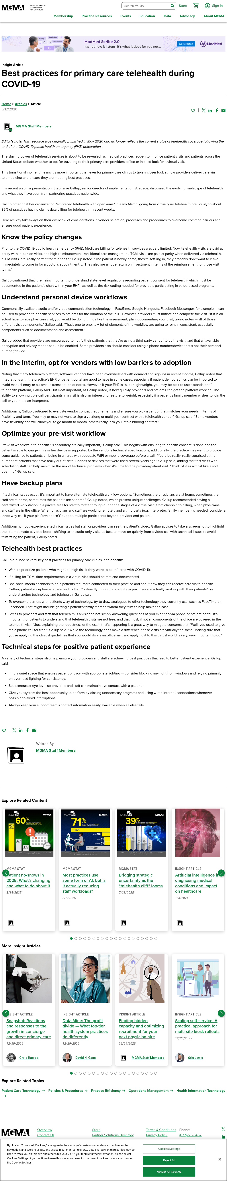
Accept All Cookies (169, 1171)
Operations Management (148, 1089)
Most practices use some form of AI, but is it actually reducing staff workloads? (84, 882)
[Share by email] (223, 109)
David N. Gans (85, 1056)
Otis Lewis (195, 1056)
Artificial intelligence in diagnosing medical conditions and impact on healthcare (197, 882)
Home (6, 103)
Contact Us (45, 1134)
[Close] (220, 1159)
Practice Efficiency (106, 1089)
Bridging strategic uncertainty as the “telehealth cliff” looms (141, 880)
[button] (195, 5)
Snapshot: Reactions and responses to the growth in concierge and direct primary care (28, 1028)
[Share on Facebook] (217, 109)
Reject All (169, 1160)
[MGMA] (24, 8)
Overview (44, 1129)
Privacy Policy (156, 1134)
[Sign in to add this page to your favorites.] (193, 109)
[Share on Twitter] (203, 109)
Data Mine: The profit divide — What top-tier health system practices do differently (85, 1028)
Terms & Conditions (161, 1129)
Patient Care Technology (21, 1089)
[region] (113, 1160)
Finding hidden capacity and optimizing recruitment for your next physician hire (141, 1028)
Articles (21, 103)
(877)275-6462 (190, 1134)
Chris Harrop (28, 1056)
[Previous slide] (5, 871)
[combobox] (144, 5)
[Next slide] (221, 871)
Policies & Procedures (65, 1089)
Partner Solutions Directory (113, 1134)
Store (96, 1129)
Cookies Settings (169, 1149)
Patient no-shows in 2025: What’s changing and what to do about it (28, 880)
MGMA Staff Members (34, 125)
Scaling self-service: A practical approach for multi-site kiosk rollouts (197, 1025)
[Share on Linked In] (210, 109)
